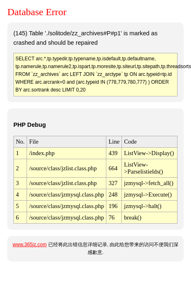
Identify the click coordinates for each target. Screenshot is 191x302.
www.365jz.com (30, 244)
